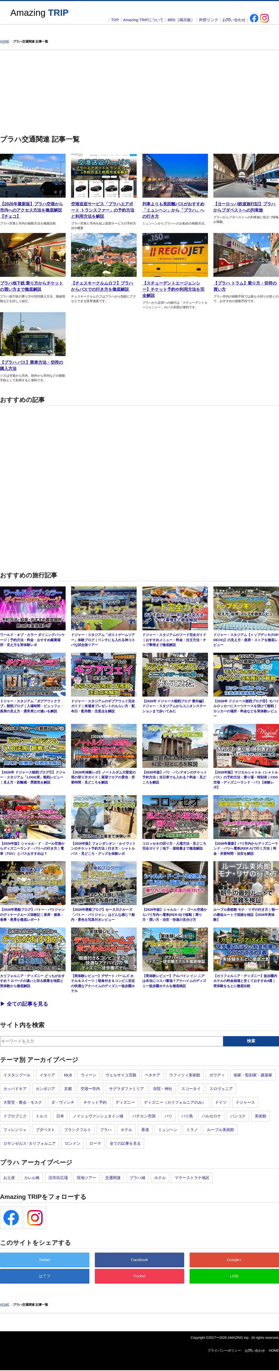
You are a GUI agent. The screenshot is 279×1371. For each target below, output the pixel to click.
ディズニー (125, 1102)
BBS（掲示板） (181, 20)
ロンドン (72, 1143)
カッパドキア (15, 1088)
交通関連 (113, 1177)
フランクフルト (77, 1129)
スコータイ (191, 1088)
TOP (115, 20)
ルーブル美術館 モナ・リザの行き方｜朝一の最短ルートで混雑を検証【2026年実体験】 (245, 915)
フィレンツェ (15, 1129)
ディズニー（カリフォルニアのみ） (175, 1102)
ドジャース (245, 1102)
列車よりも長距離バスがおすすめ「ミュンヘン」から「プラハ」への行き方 (173, 210)
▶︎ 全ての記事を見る (24, 1004)
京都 (68, 1088)
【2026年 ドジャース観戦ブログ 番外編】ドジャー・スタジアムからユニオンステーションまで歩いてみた (174, 706)
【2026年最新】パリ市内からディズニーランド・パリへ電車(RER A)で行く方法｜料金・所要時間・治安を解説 (245, 849)
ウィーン (88, 1075)
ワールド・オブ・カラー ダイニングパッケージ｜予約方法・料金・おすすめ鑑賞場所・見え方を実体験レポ (32, 640)
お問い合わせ (234, 20)
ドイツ (221, 1102)
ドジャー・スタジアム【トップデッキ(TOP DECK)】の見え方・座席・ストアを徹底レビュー (245, 640)
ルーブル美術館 (220, 1129)
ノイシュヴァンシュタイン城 (98, 1116)
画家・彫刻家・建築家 (253, 1075)
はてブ (44, 1276)
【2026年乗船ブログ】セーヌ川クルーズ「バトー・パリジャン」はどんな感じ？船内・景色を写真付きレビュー (103, 915)
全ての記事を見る (125, 1143)
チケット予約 (95, 1102)
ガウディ (217, 1075)
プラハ (106, 1129)
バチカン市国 (144, 1116)
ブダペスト (45, 1129)
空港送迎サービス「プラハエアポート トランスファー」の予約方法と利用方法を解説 (102, 210)
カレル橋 (32, 1177)
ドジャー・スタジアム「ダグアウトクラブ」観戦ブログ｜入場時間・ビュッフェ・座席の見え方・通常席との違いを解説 (32, 706)
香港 (145, 1129)
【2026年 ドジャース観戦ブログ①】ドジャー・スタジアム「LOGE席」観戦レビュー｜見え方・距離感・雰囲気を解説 (33, 777)
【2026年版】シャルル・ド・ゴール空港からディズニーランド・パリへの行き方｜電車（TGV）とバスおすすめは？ (32, 849)
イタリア (47, 1075)
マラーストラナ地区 (192, 1177)
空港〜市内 (90, 1088)
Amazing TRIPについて (143, 20)
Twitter (44, 1259)
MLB (68, 1075)
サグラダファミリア (126, 1088)
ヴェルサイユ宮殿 (120, 1075)
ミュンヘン (167, 1129)
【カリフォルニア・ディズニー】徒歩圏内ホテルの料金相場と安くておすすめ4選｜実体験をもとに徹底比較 (245, 981)
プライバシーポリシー (224, 1350)
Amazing (39, 13)
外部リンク (208, 20)
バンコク (238, 1116)
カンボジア (45, 1088)
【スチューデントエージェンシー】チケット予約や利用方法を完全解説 (173, 289)
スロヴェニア (221, 1088)
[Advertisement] (139, 89)
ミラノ (192, 1129)
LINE (234, 1276)
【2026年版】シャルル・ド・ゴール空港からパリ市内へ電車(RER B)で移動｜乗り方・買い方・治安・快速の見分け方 (174, 915)
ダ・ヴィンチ (62, 1102)
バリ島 (187, 1116)
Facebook (139, 1259)
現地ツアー (86, 1177)
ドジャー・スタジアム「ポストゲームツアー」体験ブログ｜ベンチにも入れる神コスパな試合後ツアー (103, 640)
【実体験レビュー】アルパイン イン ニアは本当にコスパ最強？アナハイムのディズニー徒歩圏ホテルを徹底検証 (174, 981)
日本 (60, 1116)
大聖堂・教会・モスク (22, 1102)
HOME (274, 1350)
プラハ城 (137, 1177)
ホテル (126, 1129)
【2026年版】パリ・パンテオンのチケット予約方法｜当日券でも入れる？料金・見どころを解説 (174, 777)
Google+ (234, 1259)
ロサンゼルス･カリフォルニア (29, 1143)
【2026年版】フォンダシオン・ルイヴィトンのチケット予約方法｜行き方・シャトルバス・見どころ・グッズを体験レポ (103, 849)
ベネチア (152, 1075)
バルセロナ (211, 1116)
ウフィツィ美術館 (184, 1075)
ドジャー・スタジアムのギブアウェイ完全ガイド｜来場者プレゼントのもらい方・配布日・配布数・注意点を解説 (103, 706)
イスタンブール (16, 1075)
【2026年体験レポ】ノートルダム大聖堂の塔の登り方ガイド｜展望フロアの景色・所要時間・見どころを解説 (103, 777)
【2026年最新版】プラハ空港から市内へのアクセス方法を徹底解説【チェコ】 (31, 210)
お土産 (9, 1177)
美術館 (260, 1116)
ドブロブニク (15, 1116)
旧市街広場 (58, 1177)
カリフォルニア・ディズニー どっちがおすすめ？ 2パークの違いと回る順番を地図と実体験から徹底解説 (32, 981)
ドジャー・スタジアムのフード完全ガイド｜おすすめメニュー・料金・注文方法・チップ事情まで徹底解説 (174, 640)
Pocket (139, 1276)
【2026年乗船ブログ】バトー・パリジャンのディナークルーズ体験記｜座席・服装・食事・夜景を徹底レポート (32, 915)
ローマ (95, 1143)
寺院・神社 (162, 1088)
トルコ (41, 1116)
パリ (168, 1116)
